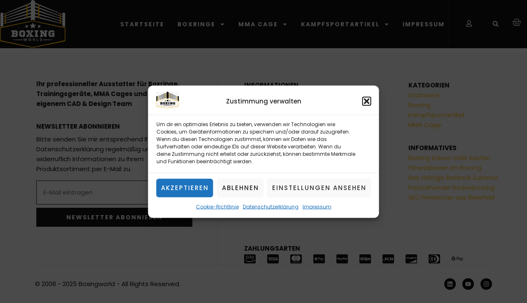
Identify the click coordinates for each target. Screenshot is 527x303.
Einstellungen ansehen (319, 187)
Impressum (317, 206)
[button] (367, 101)
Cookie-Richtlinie (217, 206)
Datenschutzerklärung (270, 206)
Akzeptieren (185, 187)
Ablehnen (240, 187)
